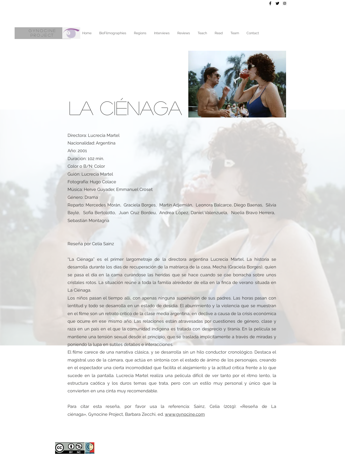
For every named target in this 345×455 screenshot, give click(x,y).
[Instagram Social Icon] (284, 3)
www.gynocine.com (185, 414)
